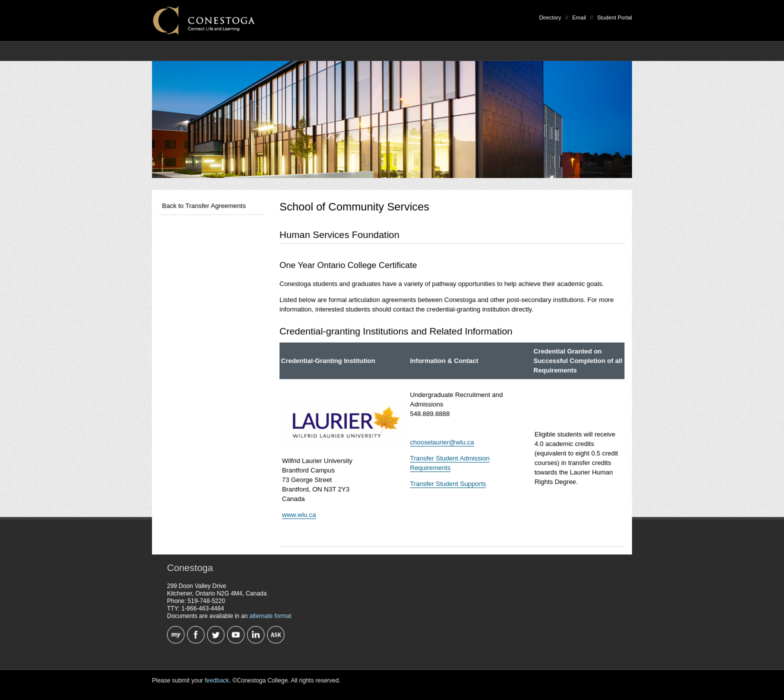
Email (579, 17)
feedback (216, 680)
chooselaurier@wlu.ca (442, 442)
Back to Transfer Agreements (204, 206)
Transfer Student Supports (448, 484)
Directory (550, 17)
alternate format (271, 616)
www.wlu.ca (299, 514)
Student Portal (614, 17)
